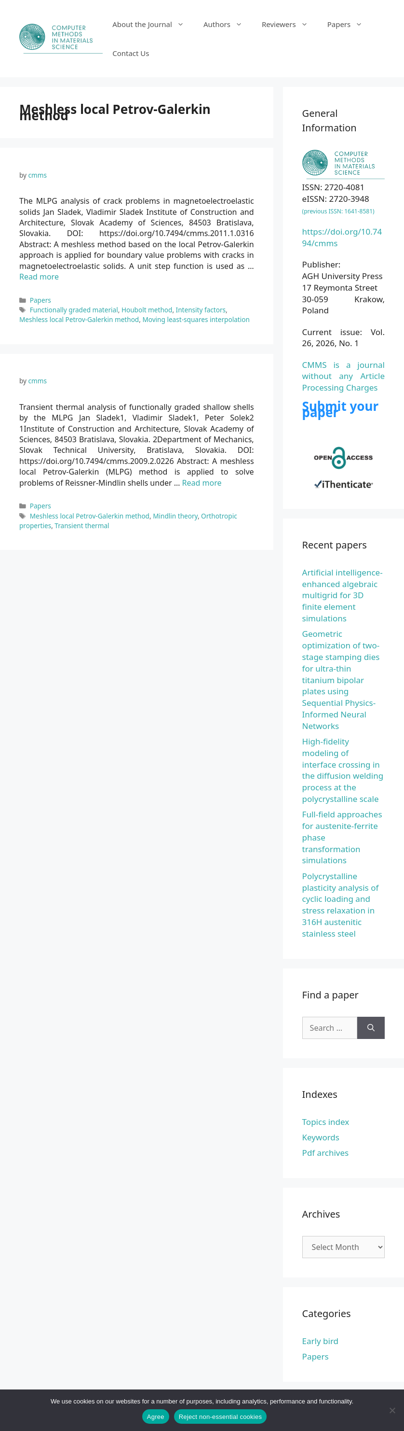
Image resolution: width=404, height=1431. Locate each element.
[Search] (371, 1028)
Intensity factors (201, 309)
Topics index (326, 1121)
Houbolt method (147, 309)
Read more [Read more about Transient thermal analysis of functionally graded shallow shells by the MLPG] (202, 482)
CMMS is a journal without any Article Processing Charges (343, 376)
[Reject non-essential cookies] (392, 1410)
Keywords (320, 1137)
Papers (350, 24)
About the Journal (153, 24)
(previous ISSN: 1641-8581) (338, 211)
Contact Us (130, 53)
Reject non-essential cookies (220, 1416)
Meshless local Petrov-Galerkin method (79, 319)
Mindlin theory (175, 515)
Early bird (320, 1341)
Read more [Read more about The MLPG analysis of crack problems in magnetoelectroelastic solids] (39, 276)
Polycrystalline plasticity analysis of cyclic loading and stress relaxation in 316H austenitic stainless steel (340, 904)
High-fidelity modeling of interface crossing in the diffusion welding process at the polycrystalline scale (343, 770)
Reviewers (290, 24)
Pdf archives (325, 1152)
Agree (155, 1416)
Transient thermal (81, 525)
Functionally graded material (74, 309)
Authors (227, 24)
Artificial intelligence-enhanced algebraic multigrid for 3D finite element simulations (342, 595)
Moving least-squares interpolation (195, 319)
